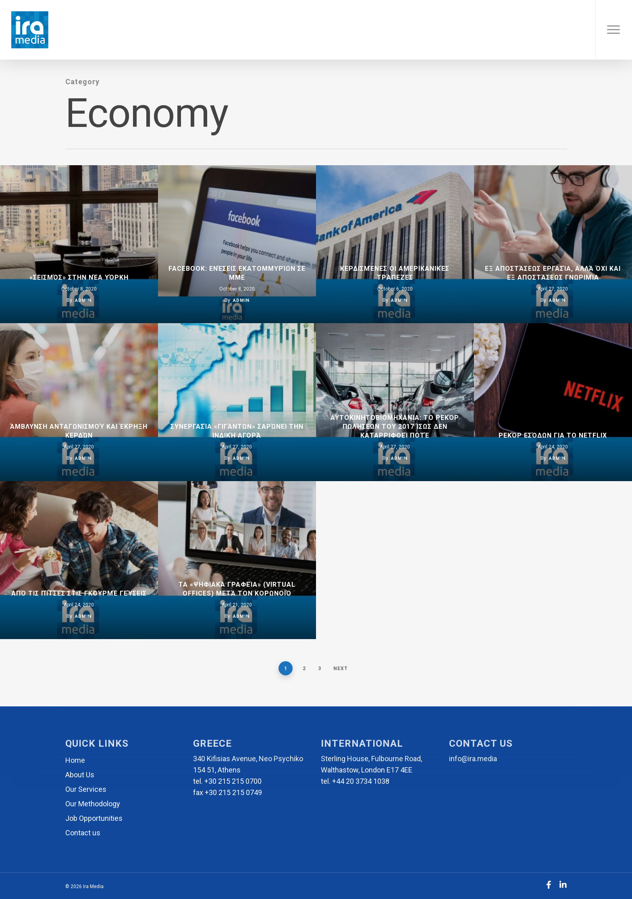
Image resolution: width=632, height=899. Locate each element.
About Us (79, 774)
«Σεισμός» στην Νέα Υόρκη (79, 277)
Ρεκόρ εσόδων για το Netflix (553, 435)
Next (340, 668)
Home (75, 760)
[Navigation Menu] (613, 30)
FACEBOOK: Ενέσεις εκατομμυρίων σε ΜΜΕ (237, 273)
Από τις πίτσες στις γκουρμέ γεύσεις (79, 593)
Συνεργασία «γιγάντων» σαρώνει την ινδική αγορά (237, 431)
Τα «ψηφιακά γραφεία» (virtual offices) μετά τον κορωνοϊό (237, 589)
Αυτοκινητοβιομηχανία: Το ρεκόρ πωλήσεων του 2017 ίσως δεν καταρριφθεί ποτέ (395, 426)
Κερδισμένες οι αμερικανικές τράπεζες (394, 273)
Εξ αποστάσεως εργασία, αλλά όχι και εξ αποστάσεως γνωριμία (553, 273)
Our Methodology (92, 803)
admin (83, 300)
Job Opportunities (94, 818)
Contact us (82, 832)
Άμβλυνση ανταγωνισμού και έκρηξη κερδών (79, 431)
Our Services (85, 789)
